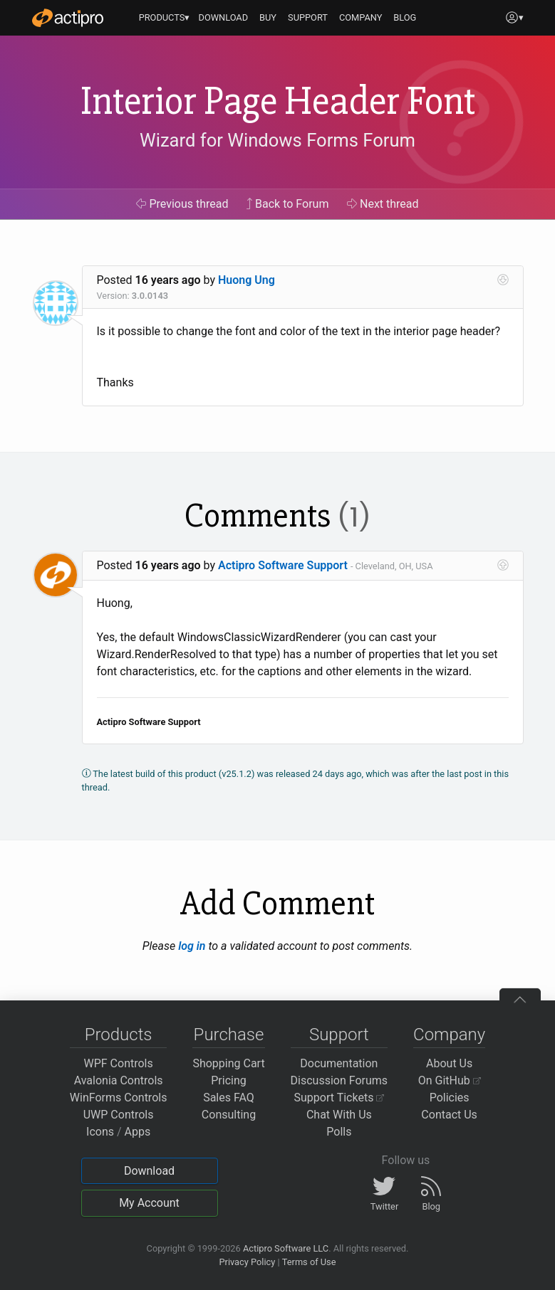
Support (339, 1035)
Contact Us (449, 1114)
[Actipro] (67, 18)
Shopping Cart (228, 1063)
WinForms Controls (118, 1097)
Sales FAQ (228, 1097)
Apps (138, 1131)
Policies (450, 1097)
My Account (149, 1203)
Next (383, 204)
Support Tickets (339, 1097)
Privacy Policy (247, 1262)
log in (191, 946)
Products (118, 1035)
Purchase (229, 1035)
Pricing (229, 1080)
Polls (338, 1131)
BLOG (404, 17)
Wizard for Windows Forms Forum (277, 140)
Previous (182, 204)
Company (449, 1035)
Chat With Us (339, 1114)
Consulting (229, 1114)
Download (149, 1171)
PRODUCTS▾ (164, 17)
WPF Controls (118, 1063)
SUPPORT (308, 17)
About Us (449, 1063)
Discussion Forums (339, 1080)
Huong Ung (246, 280)
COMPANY (361, 17)
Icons (100, 1131)
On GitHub (449, 1080)
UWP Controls (118, 1114)
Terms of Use (309, 1262)
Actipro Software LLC (285, 1248)
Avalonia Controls (118, 1080)
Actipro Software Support (283, 565)
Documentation (339, 1063)
